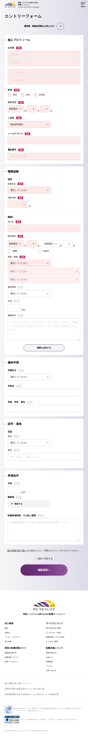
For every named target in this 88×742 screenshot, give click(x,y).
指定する (19, 504)
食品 (6, 628)
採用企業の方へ (52, 653)
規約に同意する (44, 558)
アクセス (49, 666)
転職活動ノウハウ (11, 657)
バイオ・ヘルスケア (12, 637)
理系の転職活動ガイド (15, 648)
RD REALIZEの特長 (53, 628)
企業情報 (49, 662)
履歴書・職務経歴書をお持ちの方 (39, 26)
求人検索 (9, 623)
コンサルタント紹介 (53, 633)
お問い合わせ (51, 670)
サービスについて (54, 623)
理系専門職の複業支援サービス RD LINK (23, 689)
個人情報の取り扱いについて (18, 683)
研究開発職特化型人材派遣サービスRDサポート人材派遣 (30, 694)
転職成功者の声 (11, 653)
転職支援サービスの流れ (55, 637)
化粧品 (7, 633)
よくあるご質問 (52, 641)
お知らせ (49, 657)
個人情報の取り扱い (17, 550)
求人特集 (8, 641)
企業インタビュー (11, 662)
